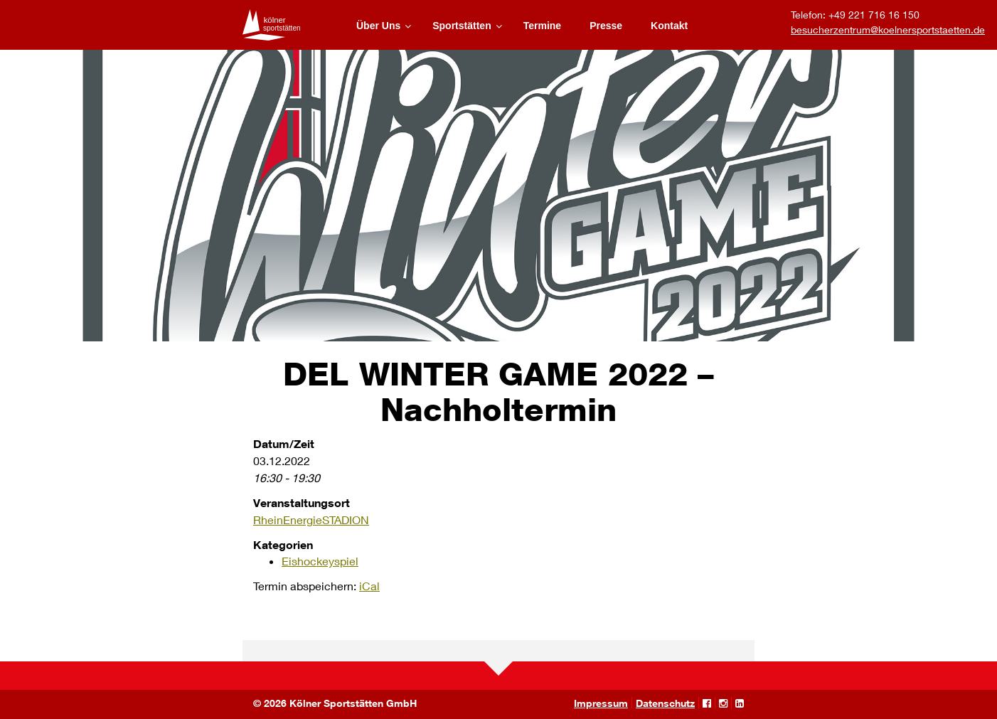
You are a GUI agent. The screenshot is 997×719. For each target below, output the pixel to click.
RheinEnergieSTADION (311, 519)
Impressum (601, 703)
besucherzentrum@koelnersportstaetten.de (888, 29)
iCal (369, 585)
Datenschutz (665, 703)
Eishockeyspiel (320, 561)
